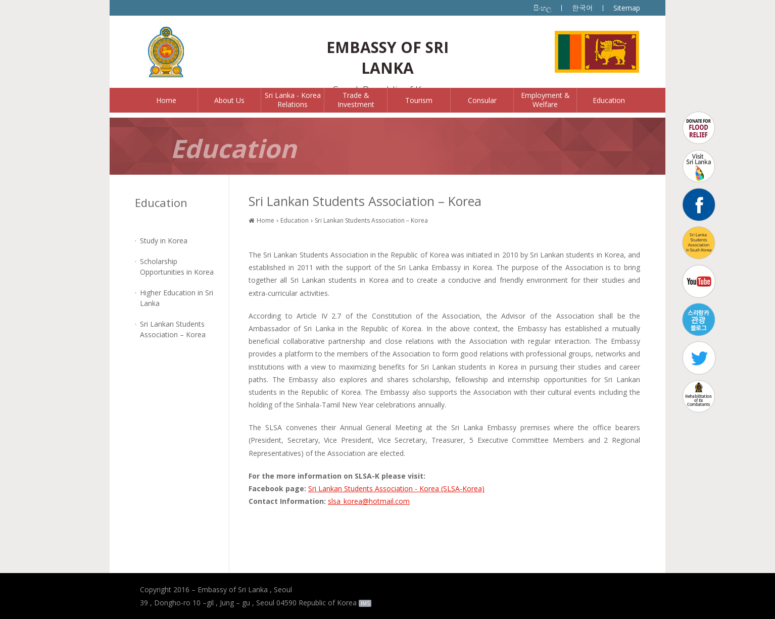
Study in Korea (163, 240)
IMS (365, 603)
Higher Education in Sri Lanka (176, 298)
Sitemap (626, 8)
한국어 (582, 8)
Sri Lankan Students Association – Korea (173, 329)
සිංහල (543, 8)
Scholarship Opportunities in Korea (177, 266)
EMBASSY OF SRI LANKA (387, 57)
